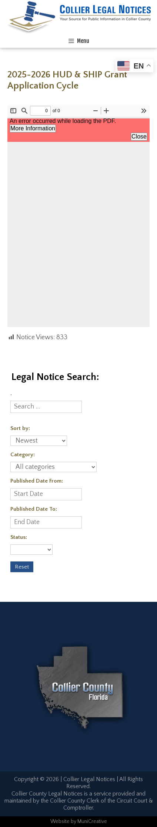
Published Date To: (33, 509)
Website (60, 821)
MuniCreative (92, 821)
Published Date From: (36, 481)
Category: (22, 454)
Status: (18, 537)
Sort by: (20, 428)
